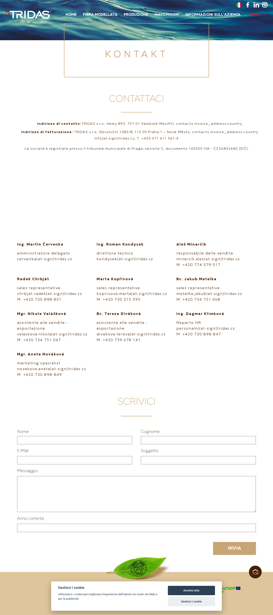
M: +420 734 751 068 (198, 299)
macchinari (167, 14)
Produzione (136, 14)
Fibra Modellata (100, 14)
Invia (234, 548)
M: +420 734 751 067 (39, 340)
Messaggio (27, 471)
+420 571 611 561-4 (160, 139)
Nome (23, 431)
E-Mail (22, 451)
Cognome (150, 431)
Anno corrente (30, 518)
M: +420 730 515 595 (119, 299)
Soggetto (150, 451)
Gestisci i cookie (191, 601)
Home (71, 14)
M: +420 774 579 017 (198, 265)
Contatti (256, 14)
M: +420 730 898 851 (39, 299)
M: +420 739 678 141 (119, 340)
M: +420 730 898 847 (198, 334)
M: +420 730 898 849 (39, 374)
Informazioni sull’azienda (213, 14)
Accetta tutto (191, 590)
